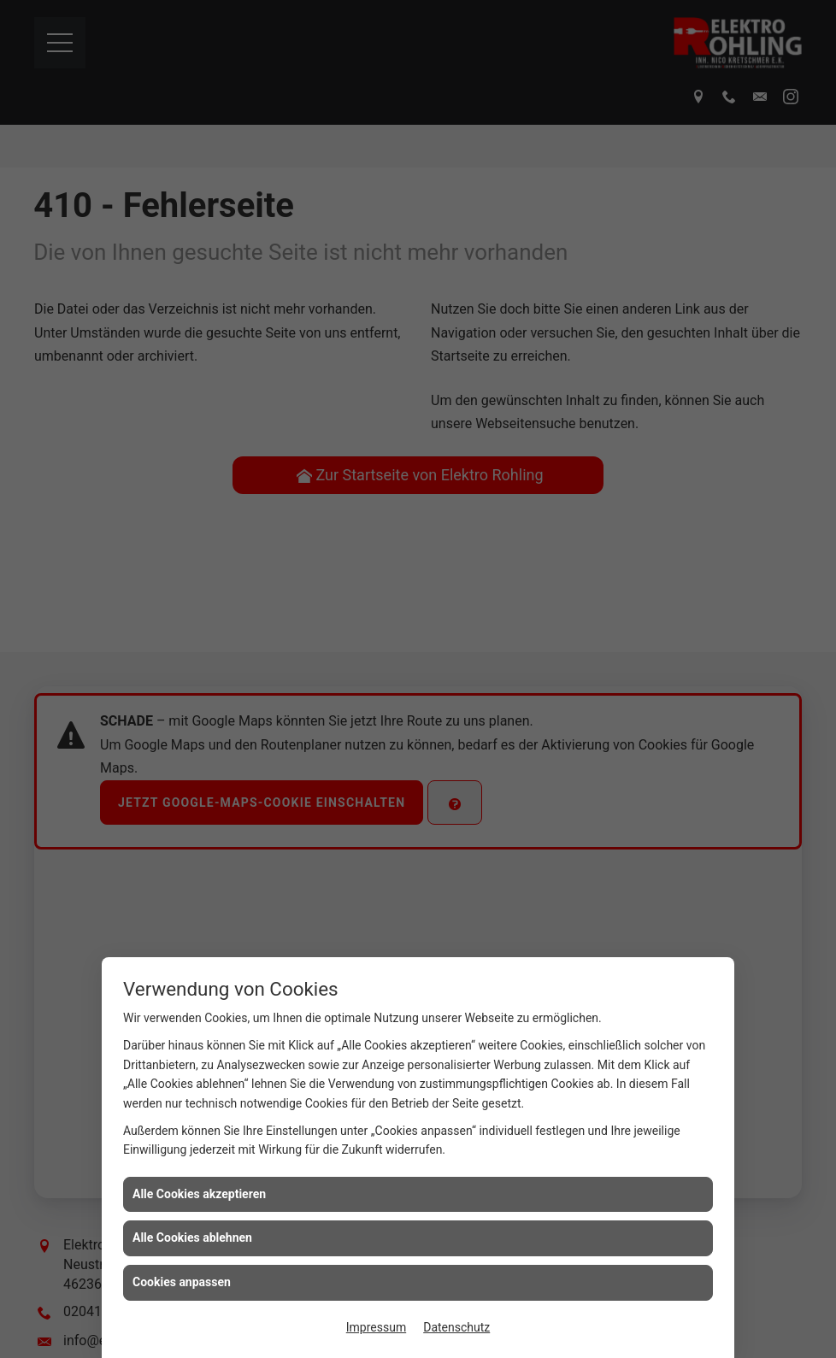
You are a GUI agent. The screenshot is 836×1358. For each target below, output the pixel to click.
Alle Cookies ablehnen (192, 1237)
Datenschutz (456, 1327)
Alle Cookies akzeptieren (199, 1194)
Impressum (376, 1327)
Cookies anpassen (181, 1282)
